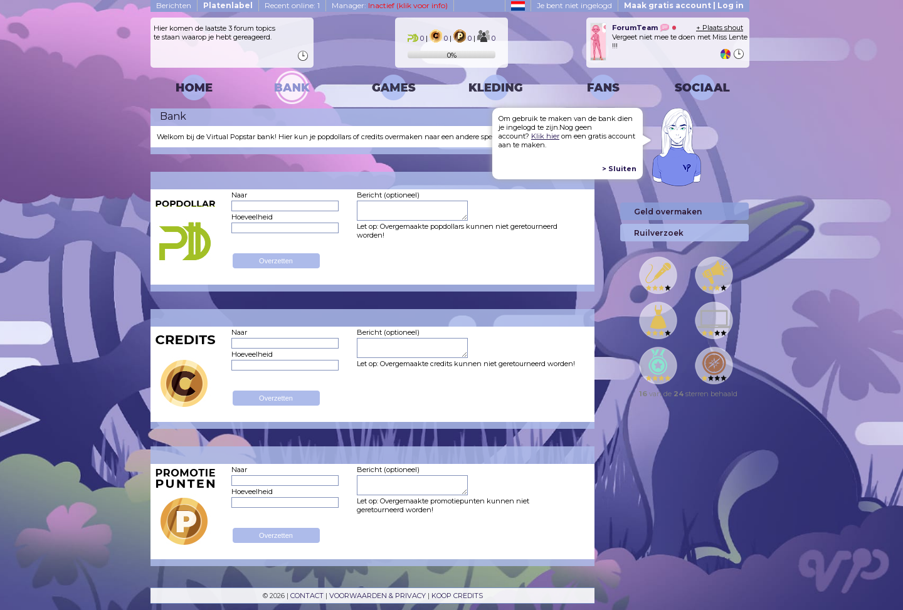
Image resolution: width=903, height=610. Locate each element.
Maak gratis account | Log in (684, 5)
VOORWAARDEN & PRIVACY (377, 595)
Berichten (173, 5)
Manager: (390, 5)
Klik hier (545, 136)
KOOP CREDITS (457, 595)
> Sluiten (619, 168)
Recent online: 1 (292, 5)
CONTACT (307, 595)
